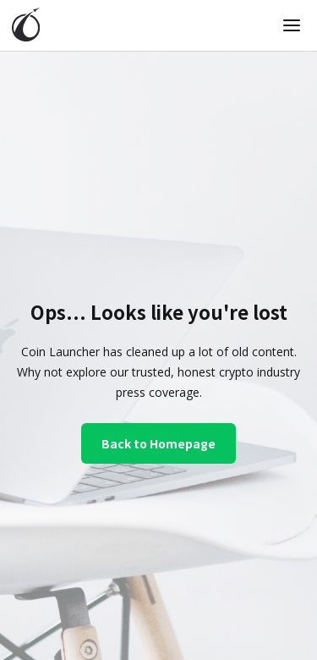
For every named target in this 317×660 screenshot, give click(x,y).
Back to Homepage (158, 443)
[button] (291, 25)
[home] (26, 25)
